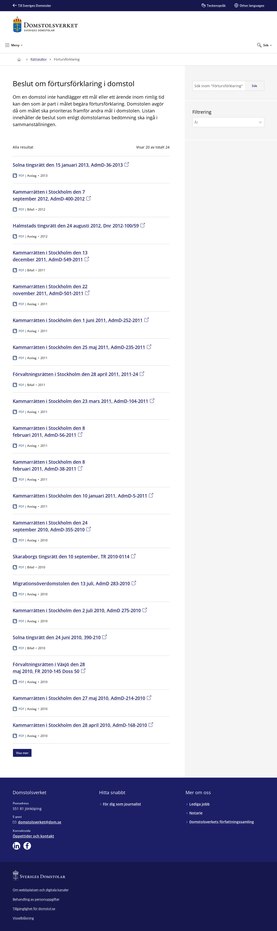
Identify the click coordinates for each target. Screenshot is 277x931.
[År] (226, 122)
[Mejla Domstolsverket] (37, 822)
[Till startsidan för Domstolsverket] (45, 24)
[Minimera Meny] (14, 45)
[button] (228, 122)
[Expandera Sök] (264, 45)
